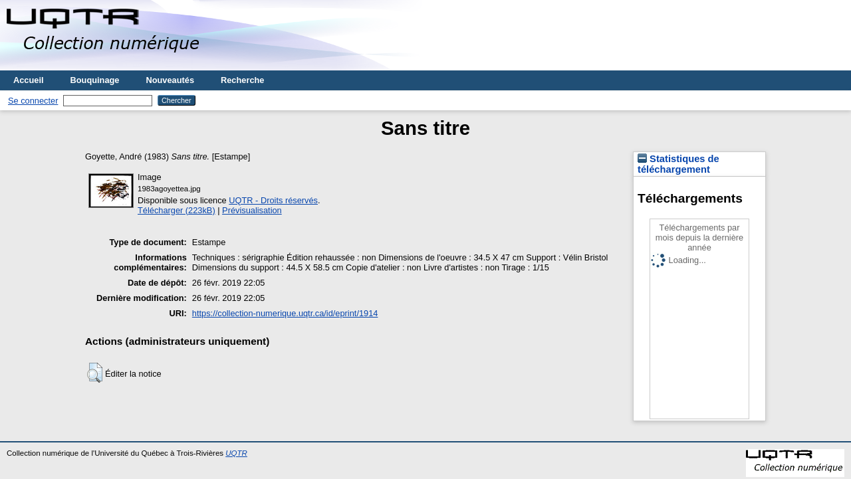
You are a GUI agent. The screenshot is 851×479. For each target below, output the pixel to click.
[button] (94, 373)
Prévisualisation (252, 210)
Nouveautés (170, 80)
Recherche (242, 80)
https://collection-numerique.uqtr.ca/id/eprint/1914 (285, 313)
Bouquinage (95, 80)
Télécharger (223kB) (176, 210)
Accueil (28, 80)
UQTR (236, 453)
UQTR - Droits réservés (273, 200)
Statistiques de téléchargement (678, 164)
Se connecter (33, 101)
